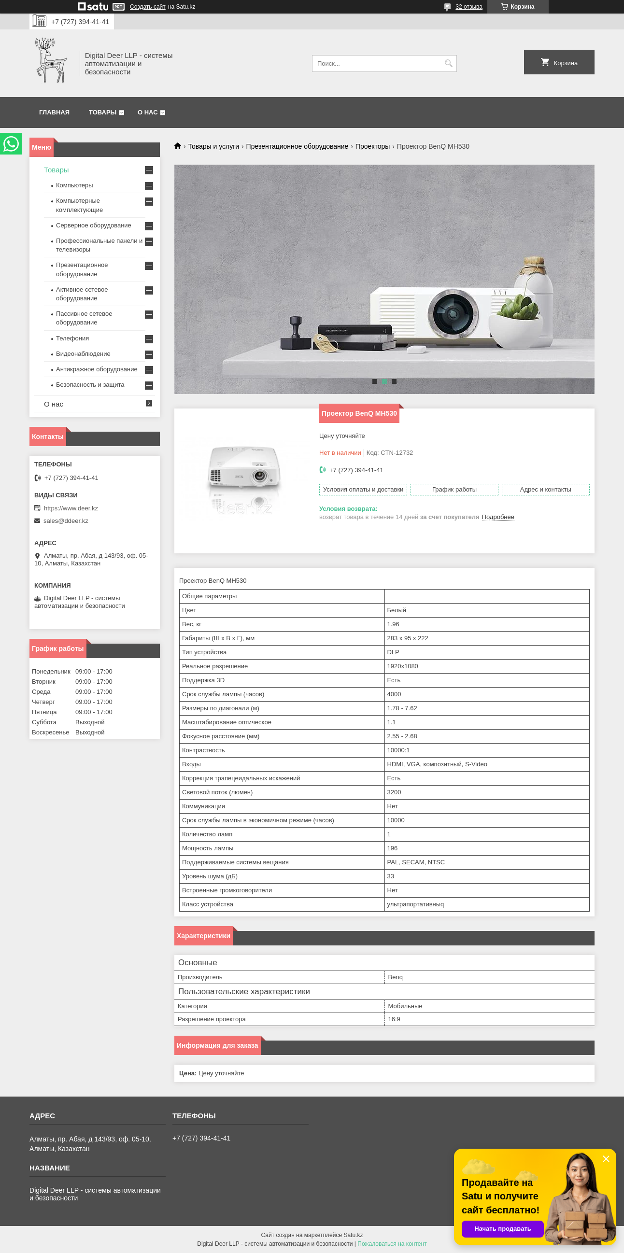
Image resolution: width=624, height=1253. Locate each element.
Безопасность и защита (90, 384)
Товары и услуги (213, 146)
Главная (54, 112)
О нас (148, 112)
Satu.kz (353, 1235)
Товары (102, 112)
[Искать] (448, 63)
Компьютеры (74, 185)
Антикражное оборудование (97, 369)
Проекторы (372, 146)
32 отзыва (468, 6)
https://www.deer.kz (71, 508)
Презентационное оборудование (297, 146)
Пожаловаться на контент (391, 1243)
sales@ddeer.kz (65, 520)
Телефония (72, 338)
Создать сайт (148, 6)
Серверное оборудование (93, 225)
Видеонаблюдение (83, 353)
